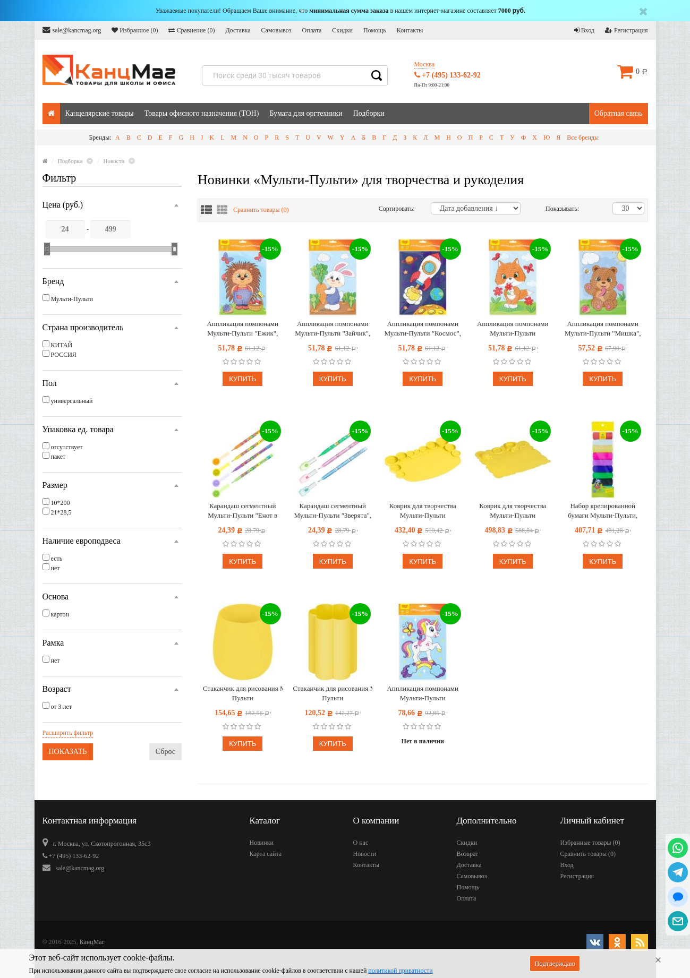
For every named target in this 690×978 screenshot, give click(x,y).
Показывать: (557, 208)
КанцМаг (92, 942)
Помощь (374, 30)
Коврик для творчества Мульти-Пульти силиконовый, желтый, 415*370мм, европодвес (513, 511)
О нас (361, 842)
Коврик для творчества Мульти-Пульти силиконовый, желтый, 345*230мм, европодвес (422, 511)
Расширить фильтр (67, 732)
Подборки (369, 113)
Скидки (342, 30)
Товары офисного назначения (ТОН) (201, 113)
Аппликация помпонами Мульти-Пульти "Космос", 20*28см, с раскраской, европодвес (423, 329)
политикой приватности (400, 970)
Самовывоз (276, 30)
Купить (242, 379)
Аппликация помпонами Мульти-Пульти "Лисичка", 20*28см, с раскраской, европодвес (513, 329)
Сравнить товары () (261, 209)
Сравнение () (191, 30)
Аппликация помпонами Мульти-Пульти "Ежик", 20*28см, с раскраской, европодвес (242, 329)
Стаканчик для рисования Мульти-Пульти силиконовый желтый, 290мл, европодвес (243, 693)
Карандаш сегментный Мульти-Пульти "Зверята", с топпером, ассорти (332, 511)
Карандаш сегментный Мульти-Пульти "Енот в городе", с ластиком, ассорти (242, 511)
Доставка (237, 30)
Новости (365, 853)
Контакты (410, 30)
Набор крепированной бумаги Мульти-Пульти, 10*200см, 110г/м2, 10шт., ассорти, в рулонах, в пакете (603, 511)
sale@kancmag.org (71, 30)
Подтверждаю (554, 963)
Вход (584, 30)
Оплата (312, 30)
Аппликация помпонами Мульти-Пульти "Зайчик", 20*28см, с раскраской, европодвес (332, 329)
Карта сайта (266, 853)
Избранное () (135, 30)
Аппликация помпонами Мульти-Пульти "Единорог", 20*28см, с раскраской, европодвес (422, 693)
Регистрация (626, 30)
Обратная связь (618, 113)
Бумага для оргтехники (305, 113)
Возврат (468, 853)
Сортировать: (397, 208)
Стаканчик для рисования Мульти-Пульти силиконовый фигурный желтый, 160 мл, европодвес (333, 693)
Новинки (262, 842)
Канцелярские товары (99, 113)
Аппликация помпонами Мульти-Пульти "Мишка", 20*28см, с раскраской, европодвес (603, 329)
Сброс (165, 752)
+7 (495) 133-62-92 (447, 75)
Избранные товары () (590, 842)
